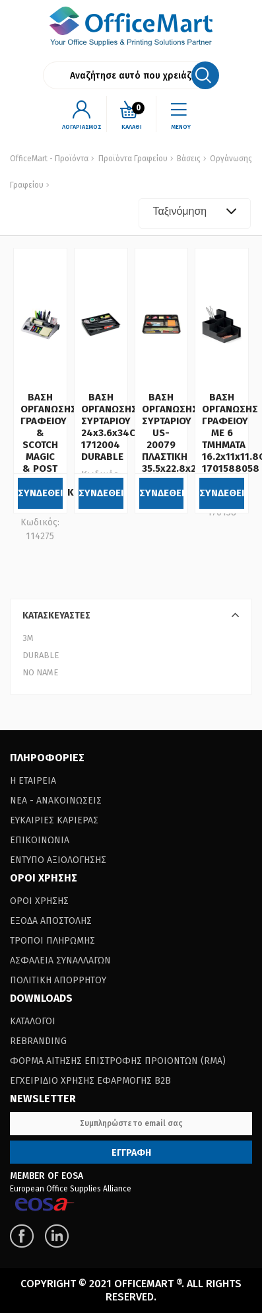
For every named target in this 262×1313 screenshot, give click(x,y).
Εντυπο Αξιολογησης (58, 860)
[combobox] (195, 213)
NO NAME (40, 672)
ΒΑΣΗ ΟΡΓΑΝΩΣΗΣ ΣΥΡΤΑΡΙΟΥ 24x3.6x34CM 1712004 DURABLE (112, 427)
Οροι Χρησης (39, 901)
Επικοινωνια (39, 840)
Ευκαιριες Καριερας (54, 820)
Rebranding (38, 1041)
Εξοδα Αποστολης (51, 920)
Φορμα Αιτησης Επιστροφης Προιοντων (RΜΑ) (118, 1061)
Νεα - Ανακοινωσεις (56, 800)
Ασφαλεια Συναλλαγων (60, 960)
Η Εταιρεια (33, 780)
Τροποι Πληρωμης (52, 940)
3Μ (28, 638)
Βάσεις (188, 158)
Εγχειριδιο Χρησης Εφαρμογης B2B (90, 1080)
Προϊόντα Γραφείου (133, 158)
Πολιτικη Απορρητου (58, 980)
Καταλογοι (32, 1021)
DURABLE (40, 655)
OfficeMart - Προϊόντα (49, 158)
